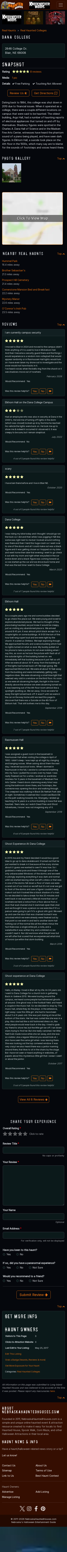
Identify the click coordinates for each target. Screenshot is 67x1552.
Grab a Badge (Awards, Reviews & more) (25, 1359)
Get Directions (45, 93)
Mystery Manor (11, 298)
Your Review (11, 1162)
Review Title (11, 1143)
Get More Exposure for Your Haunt (22, 1365)
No (42, 391)
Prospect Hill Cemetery (15, 279)
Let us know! (9, 1455)
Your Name (9, 1210)
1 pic (14, 77)
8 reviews (35, 71)
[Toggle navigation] (61, 4)
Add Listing (42, 1491)
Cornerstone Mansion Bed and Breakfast (26, 289)
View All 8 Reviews (34, 1099)
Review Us (18, 93)
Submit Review (33, 1295)
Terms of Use (44, 1470)
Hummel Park (10, 261)
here (52, 1391)
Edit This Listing (13, 1354)
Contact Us (8, 1465)
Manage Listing (11, 1496)
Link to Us (8, 1475)
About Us (41, 1465)
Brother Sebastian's (13, 270)
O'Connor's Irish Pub (14, 308)
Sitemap (7, 1470)
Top (61, 158)
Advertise (7, 1491)
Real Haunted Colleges (33, 30)
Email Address (12, 1228)
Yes (35, 391)
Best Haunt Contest (47, 1475)
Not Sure (38, 1267)
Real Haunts (9, 30)
